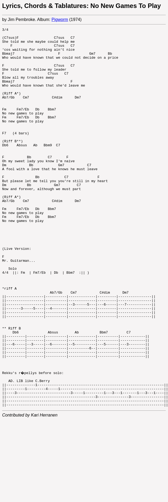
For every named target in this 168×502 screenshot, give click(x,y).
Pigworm (60, 19)
